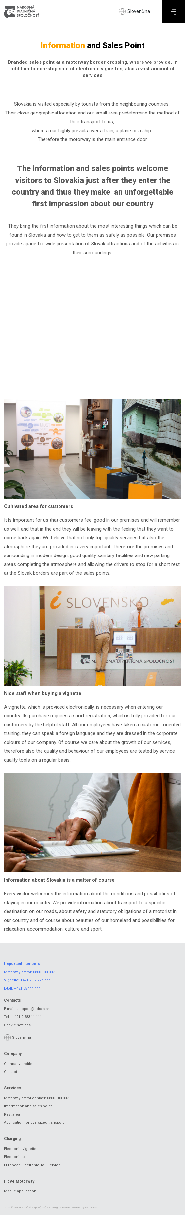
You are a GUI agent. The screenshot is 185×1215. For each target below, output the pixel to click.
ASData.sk (91, 1207)
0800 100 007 (44, 972)
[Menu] (173, 11)
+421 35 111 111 (27, 988)
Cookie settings (17, 1025)
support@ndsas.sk (33, 1009)
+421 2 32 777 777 (35, 980)
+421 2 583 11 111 (27, 1017)
